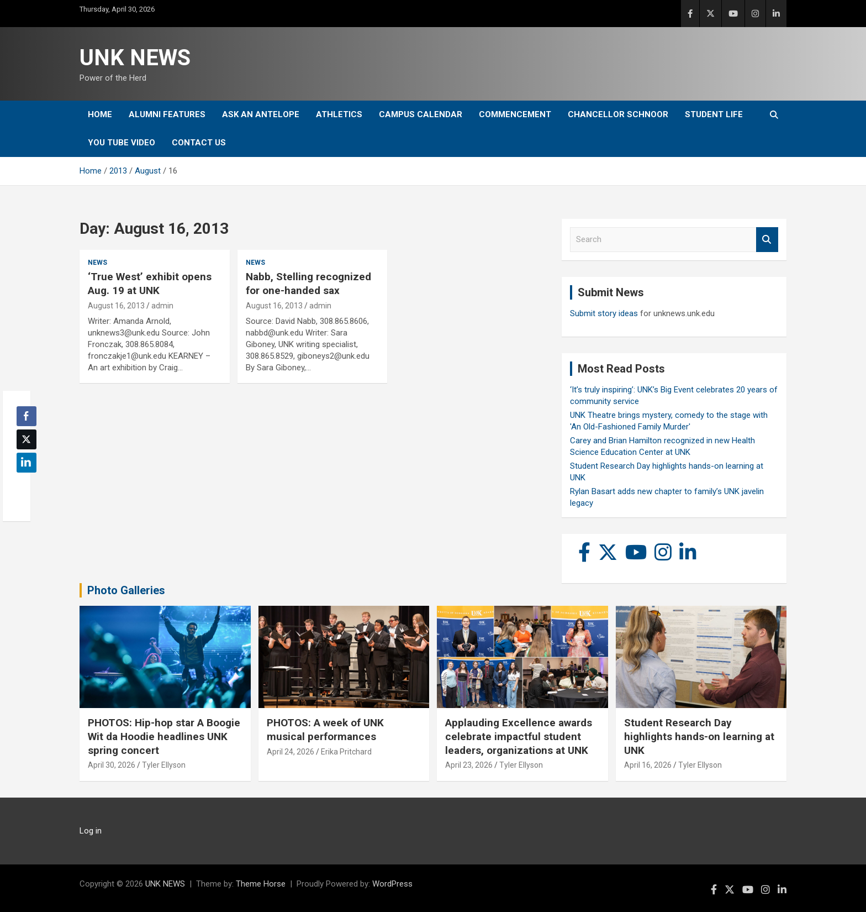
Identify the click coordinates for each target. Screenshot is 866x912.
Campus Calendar (420, 114)
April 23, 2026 (469, 765)
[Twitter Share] (26, 439)
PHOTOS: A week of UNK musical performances (325, 729)
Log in (91, 831)
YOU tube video (121, 143)
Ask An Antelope (260, 114)
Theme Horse (261, 884)
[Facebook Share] (26, 416)
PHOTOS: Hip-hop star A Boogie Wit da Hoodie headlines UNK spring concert (164, 736)
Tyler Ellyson (164, 765)
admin (162, 305)
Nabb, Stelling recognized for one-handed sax (308, 283)
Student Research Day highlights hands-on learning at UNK (699, 736)
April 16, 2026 (648, 765)
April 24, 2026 (290, 751)
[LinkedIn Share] (26, 463)
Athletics (339, 114)
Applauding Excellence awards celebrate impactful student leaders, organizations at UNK (518, 736)
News (97, 262)
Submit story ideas (604, 313)
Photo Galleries (126, 590)
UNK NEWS (135, 58)
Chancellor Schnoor (618, 114)
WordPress (392, 884)
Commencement (515, 114)
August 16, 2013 (116, 305)
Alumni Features (167, 114)
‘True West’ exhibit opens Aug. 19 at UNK (150, 283)
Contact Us (199, 143)
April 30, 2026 (111, 765)
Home (100, 114)
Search (767, 239)
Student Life (714, 114)
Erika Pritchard (346, 751)
